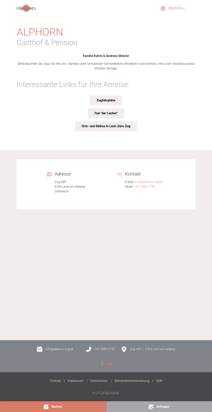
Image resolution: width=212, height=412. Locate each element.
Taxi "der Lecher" (106, 113)
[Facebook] (102, 363)
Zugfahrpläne (106, 100)
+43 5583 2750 (144, 186)
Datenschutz (99, 381)
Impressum (75, 381)
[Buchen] (53, 406)
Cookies (55, 381)
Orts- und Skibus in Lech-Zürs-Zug (106, 126)
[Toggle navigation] (193, 8)
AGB (159, 381)
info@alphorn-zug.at (149, 182)
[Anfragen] (159, 406)
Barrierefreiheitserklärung (132, 381)
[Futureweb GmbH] (106, 393)
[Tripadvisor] (110, 363)
